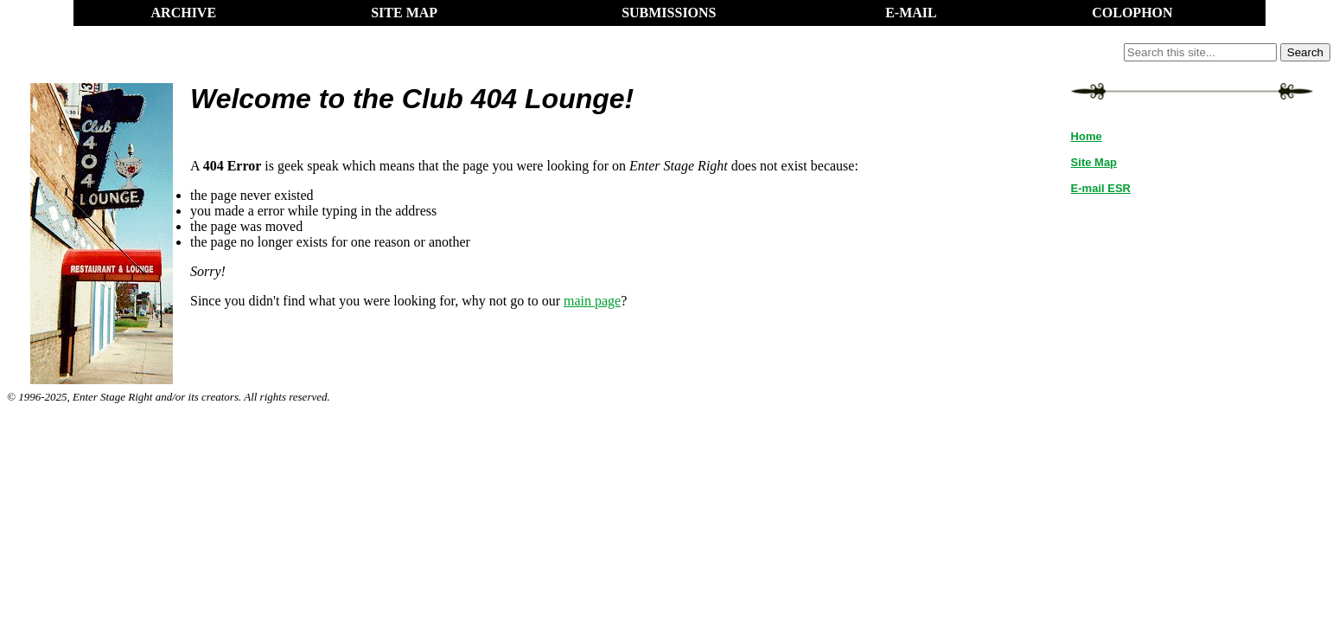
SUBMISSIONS (669, 12)
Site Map (1094, 162)
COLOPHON (1132, 12)
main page (592, 300)
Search (1305, 52)
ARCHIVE (184, 12)
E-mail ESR (1101, 188)
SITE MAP (404, 12)
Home (1086, 136)
